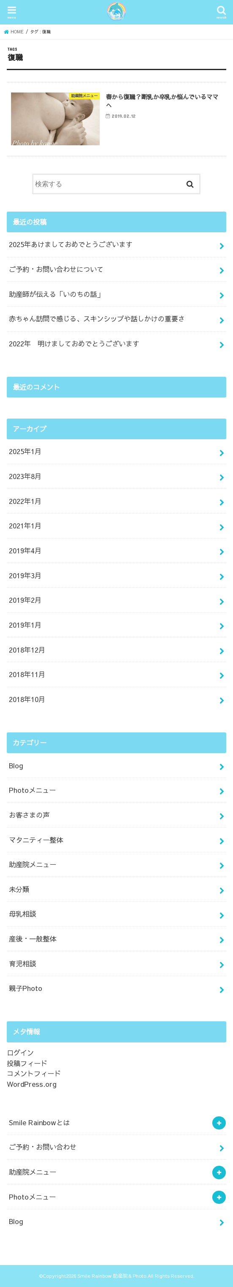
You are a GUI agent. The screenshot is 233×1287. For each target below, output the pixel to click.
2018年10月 (27, 699)
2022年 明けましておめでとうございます (74, 343)
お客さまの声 (29, 814)
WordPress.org (32, 1083)
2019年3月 (25, 575)
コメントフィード (34, 1073)
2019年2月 (25, 600)
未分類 (19, 889)
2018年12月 (27, 649)
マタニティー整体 (36, 839)
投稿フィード (27, 1063)
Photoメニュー (32, 790)
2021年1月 (25, 526)
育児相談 (22, 963)
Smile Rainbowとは (39, 1122)
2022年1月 (25, 501)
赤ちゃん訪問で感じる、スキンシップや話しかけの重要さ (97, 319)
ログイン (20, 1052)
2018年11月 (27, 674)
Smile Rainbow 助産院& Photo (111, 1275)
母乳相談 (22, 914)
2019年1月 (25, 624)
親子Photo (25, 988)
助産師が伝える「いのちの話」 (56, 294)
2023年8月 (25, 476)
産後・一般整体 (32, 938)
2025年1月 (25, 451)
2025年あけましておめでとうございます (70, 244)
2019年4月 (25, 550)
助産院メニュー (32, 864)
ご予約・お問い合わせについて (56, 269)
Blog (16, 765)
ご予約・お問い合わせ (43, 1147)
